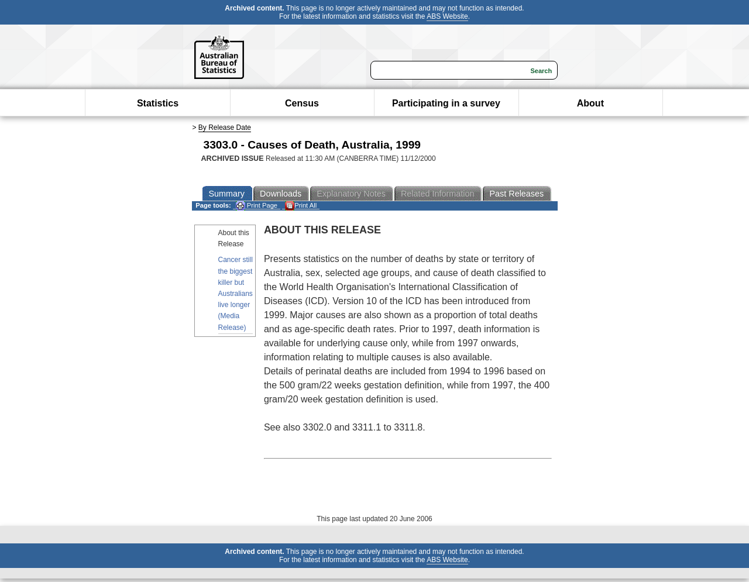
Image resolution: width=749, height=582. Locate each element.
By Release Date (224, 127)
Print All (301, 205)
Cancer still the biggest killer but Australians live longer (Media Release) (235, 293)
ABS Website (447, 16)
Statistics (157, 103)
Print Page (256, 205)
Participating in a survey (446, 103)
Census (302, 103)
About (590, 103)
